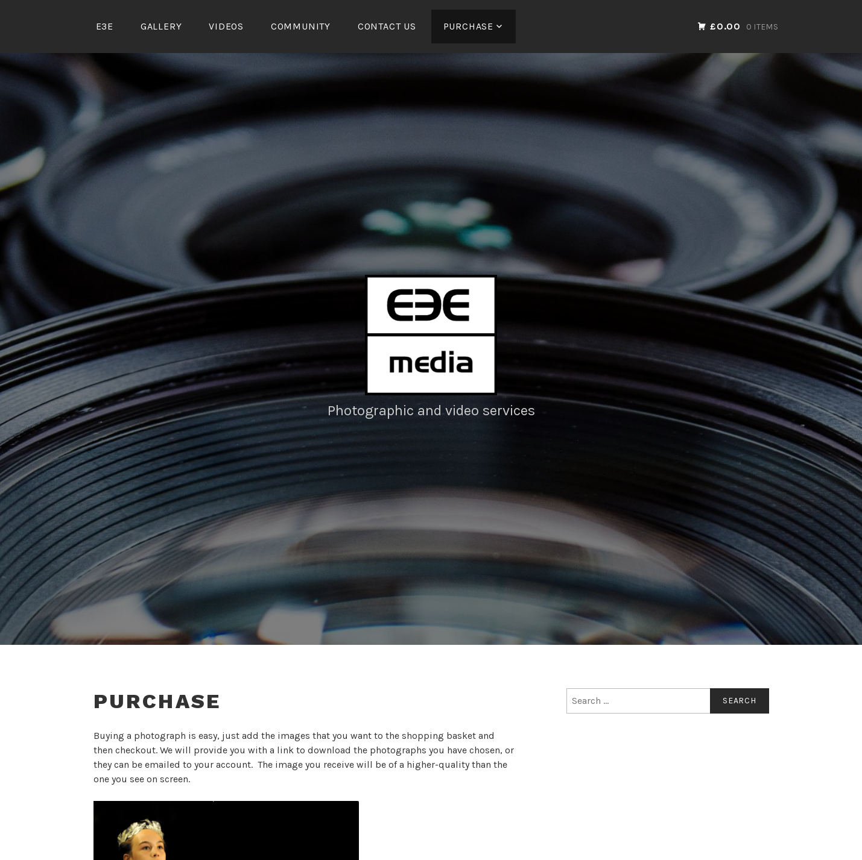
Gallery (161, 26)
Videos (226, 26)
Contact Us (387, 26)
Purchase (468, 26)
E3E (104, 26)
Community (301, 26)
